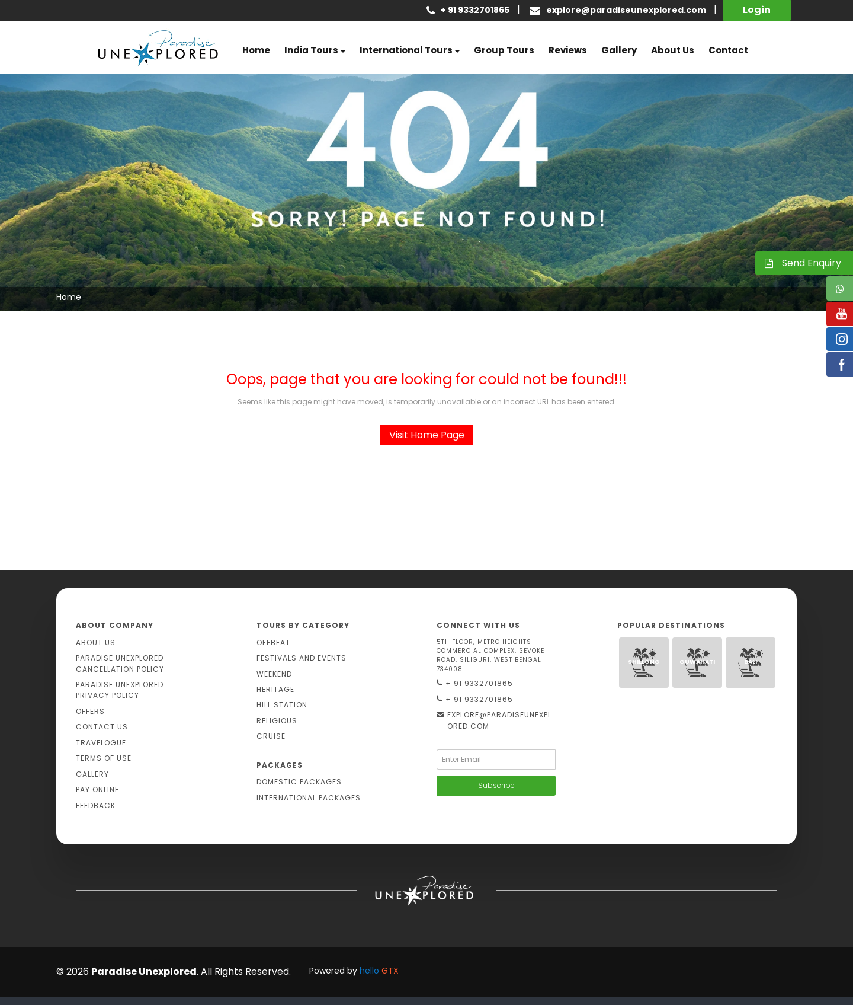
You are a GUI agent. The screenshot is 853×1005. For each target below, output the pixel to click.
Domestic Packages (299, 782)
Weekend (274, 674)
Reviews (568, 50)
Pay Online (97, 789)
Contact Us (102, 727)
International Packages (308, 798)
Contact (728, 50)
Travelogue (101, 743)
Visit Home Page (426, 435)
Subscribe (496, 785)
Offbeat (273, 642)
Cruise (271, 736)
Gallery (619, 50)
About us (672, 50)
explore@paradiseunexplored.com (626, 10)
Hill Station (281, 705)
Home (256, 50)
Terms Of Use (104, 758)
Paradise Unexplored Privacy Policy (119, 689)
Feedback (96, 805)
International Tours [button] (406, 50)
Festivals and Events (301, 658)
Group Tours (504, 50)
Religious (276, 721)
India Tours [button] (311, 50)
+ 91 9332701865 (475, 683)
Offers (90, 711)
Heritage (275, 689)
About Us (96, 642)
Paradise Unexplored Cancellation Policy (120, 663)
